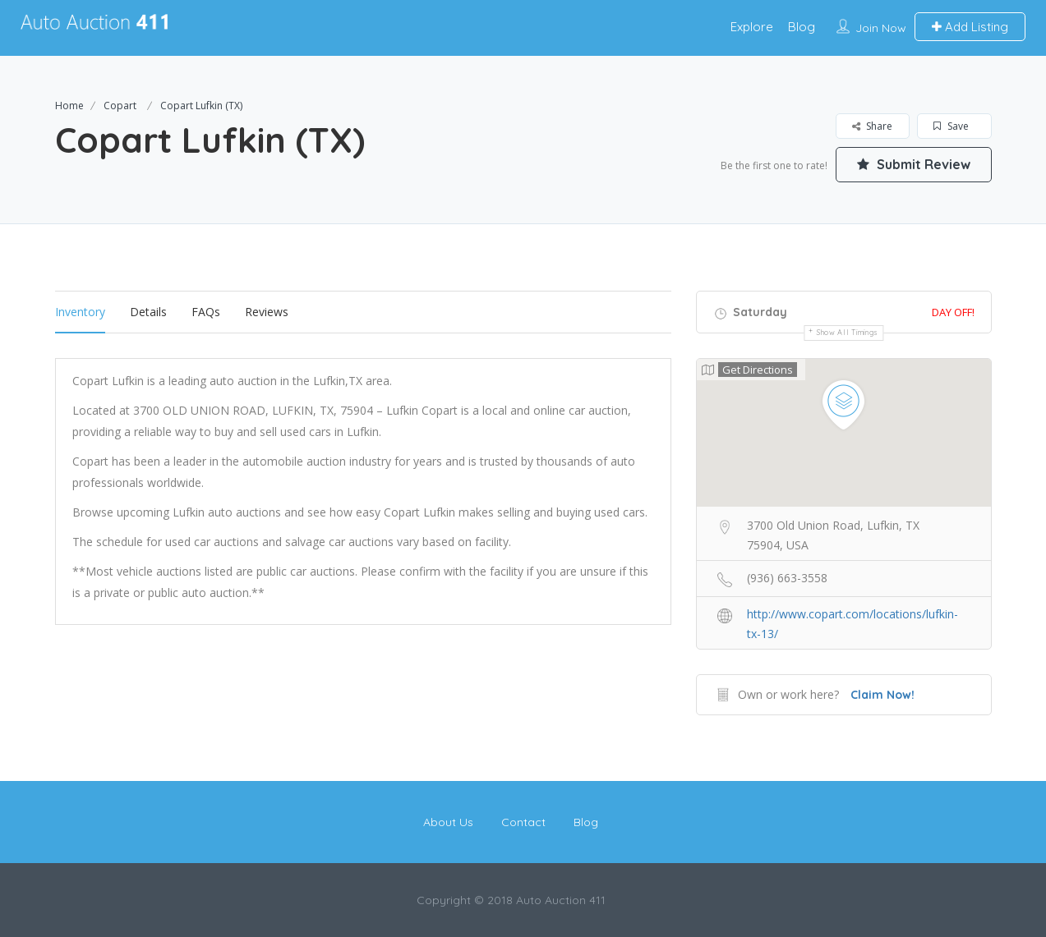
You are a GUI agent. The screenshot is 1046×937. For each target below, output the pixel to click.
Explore (751, 26)
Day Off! (953, 312)
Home (69, 106)
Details (148, 311)
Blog (801, 26)
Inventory (80, 311)
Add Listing (970, 26)
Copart (120, 106)
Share (872, 126)
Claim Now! (882, 694)
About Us (448, 822)
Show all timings (847, 332)
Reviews (266, 311)
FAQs (205, 311)
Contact (523, 822)
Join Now (880, 28)
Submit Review (913, 164)
